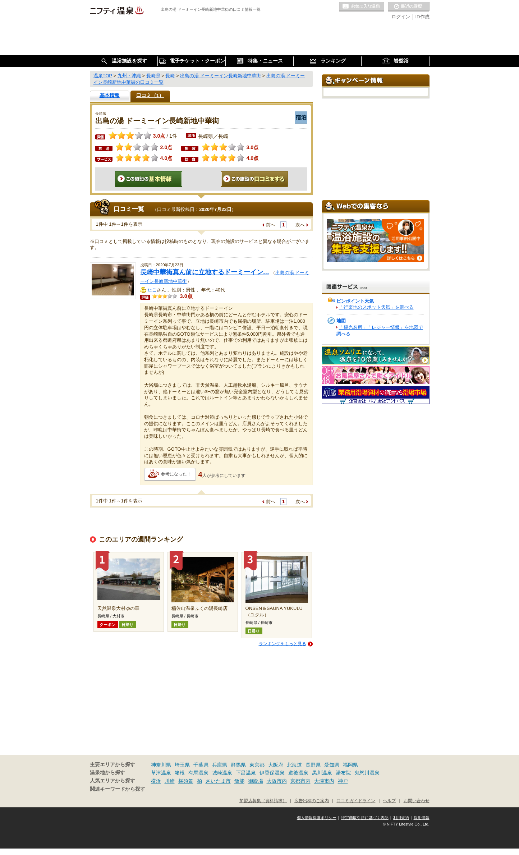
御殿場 (255, 781)
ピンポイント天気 (355, 301)
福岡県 (350, 765)
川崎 (170, 781)
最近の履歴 (409, 7)
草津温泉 (161, 773)
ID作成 (422, 16)
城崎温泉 (222, 773)
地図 (341, 320)
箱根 (180, 773)
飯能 (239, 781)
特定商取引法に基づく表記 (365, 817)
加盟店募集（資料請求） (263, 800)
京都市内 (300, 781)
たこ (152, 290)
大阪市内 (277, 781)
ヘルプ (389, 800)
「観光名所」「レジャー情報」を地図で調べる (379, 330)
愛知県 (331, 765)
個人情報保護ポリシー (316, 817)
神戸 (343, 781)
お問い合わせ (417, 800)
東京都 (257, 765)
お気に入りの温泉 (361, 7)
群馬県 (238, 765)
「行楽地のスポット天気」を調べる (376, 307)
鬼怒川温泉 (367, 773)
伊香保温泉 (272, 773)
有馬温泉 (198, 773)
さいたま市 (218, 781)
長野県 (313, 765)
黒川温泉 (322, 773)
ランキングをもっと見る (282, 643)
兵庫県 (219, 765)
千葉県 (200, 765)
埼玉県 (182, 765)
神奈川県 (161, 765)
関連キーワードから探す (117, 789)
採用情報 (422, 817)
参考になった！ (176, 474)
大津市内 (324, 781)
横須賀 (185, 781)
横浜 (156, 781)
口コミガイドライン (355, 800)
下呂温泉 (246, 773)
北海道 (294, 765)
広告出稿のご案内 (311, 800)
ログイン (400, 16)
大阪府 (275, 765)
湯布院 (343, 773)
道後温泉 (298, 773)
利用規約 (401, 817)
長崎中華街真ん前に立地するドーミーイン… (205, 272)
